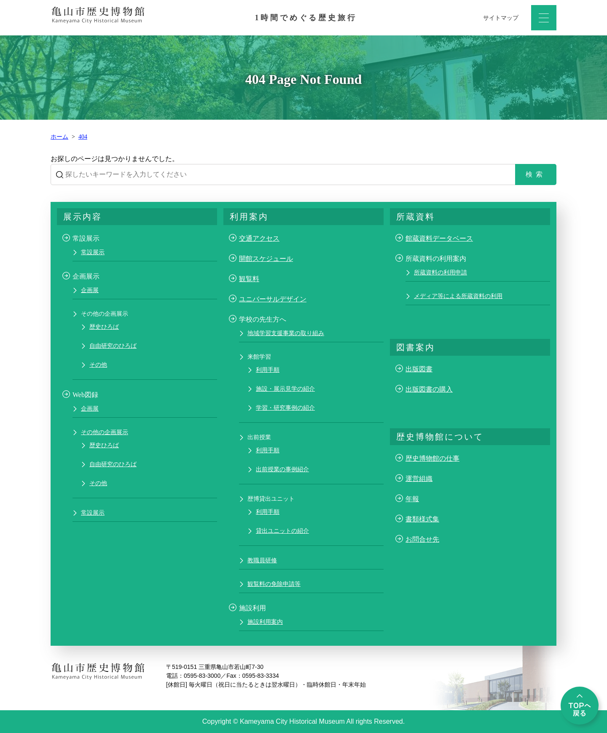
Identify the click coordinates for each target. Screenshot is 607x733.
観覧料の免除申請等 (274, 584)
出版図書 (419, 369)
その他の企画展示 (104, 432)
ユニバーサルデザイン (272, 299)
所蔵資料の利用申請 (440, 272)
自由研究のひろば (113, 346)
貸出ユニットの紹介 (282, 531)
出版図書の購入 (429, 389)
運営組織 (419, 478)
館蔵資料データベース (439, 238)
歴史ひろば (104, 327)
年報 (412, 498)
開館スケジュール (266, 258)
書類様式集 (422, 519)
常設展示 (93, 252)
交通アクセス (259, 238)
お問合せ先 (422, 539)
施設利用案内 (265, 622)
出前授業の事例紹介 (282, 469)
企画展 (90, 290)
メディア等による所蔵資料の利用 (458, 296)
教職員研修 (262, 560)
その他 (98, 365)
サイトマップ (500, 18)
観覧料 (249, 278)
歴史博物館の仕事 (432, 458)
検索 (536, 174)
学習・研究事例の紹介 (285, 408)
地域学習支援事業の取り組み (285, 333)
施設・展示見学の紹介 (285, 389)
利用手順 (267, 370)
